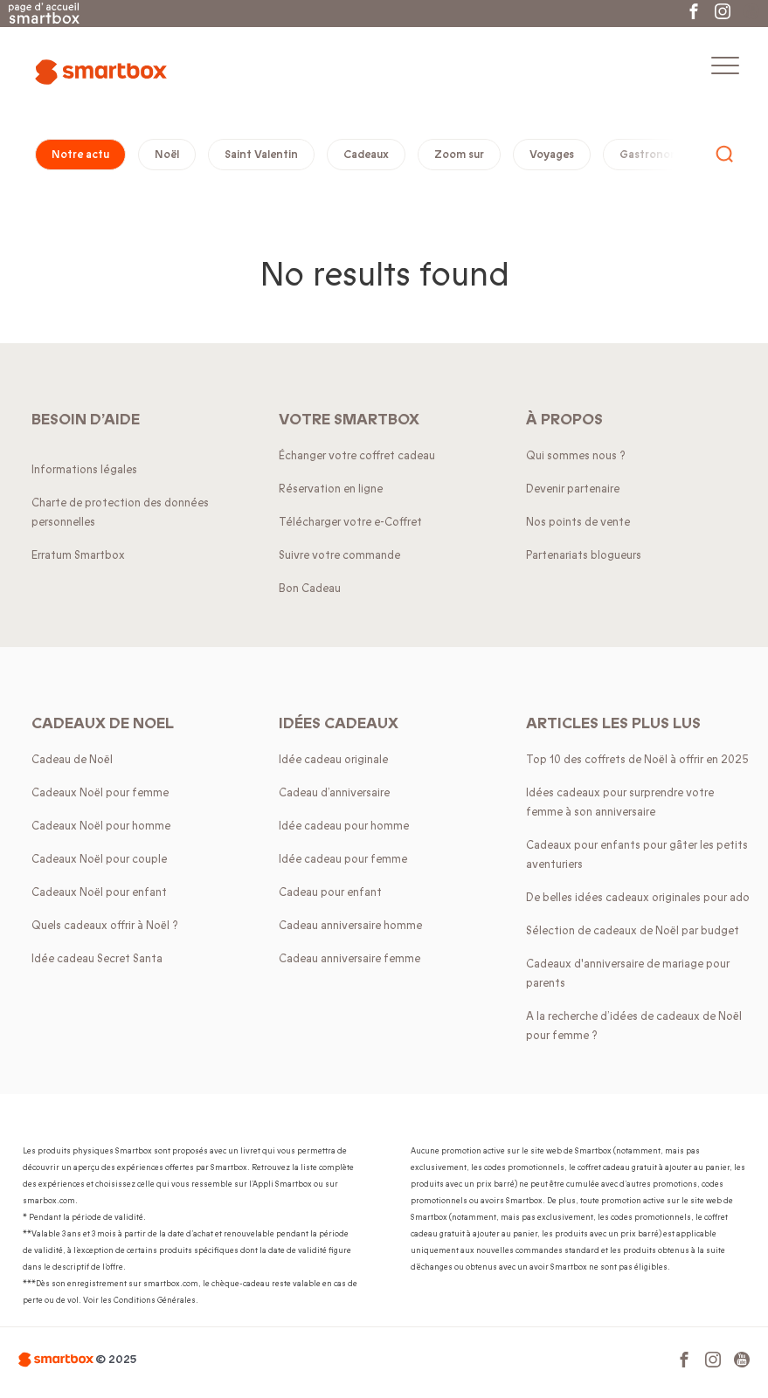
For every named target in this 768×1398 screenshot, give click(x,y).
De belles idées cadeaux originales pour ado (638, 898)
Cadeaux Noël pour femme (100, 793)
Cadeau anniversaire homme (350, 925)
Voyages (551, 154)
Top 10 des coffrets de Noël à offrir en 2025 (637, 760)
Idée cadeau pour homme (344, 826)
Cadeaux (366, 154)
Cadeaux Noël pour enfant (99, 892)
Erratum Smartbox (78, 555)
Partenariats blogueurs (583, 555)
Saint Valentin (261, 154)
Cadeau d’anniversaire (334, 793)
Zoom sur (459, 154)
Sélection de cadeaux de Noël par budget (632, 931)
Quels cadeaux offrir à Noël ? (104, 925)
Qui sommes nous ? (576, 456)
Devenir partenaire (572, 489)
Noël (167, 154)
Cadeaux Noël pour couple (99, 859)
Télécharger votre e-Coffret (350, 522)
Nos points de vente (578, 522)
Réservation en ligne (331, 489)
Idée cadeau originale (333, 760)
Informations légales (84, 470)
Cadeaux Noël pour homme (100, 826)
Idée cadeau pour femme (343, 859)
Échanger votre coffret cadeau (357, 456)
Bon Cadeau (310, 588)
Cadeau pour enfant (330, 892)
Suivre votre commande (339, 555)
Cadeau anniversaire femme (349, 959)
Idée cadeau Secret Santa (97, 959)
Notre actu (80, 154)
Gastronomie (653, 154)
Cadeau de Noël (72, 760)
